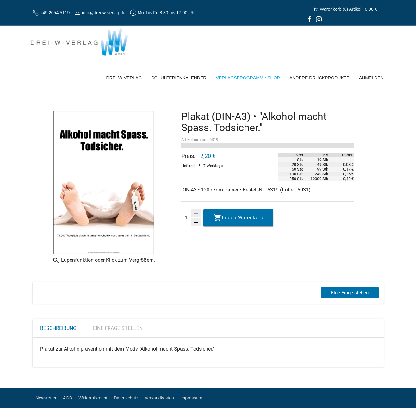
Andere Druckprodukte (319, 77)
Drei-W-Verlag (124, 77)
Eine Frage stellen (349, 293)
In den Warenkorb (242, 218)
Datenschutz (126, 397)
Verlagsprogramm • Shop (248, 77)
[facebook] (309, 19)
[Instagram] (319, 19)
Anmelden (371, 77)
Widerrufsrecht (92, 397)
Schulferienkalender (178, 77)
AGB (67, 397)
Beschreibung (58, 328)
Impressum (191, 397)
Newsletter (46, 397)
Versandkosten (159, 397)
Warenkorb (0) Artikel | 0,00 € (345, 9)
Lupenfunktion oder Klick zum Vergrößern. (103, 260)
